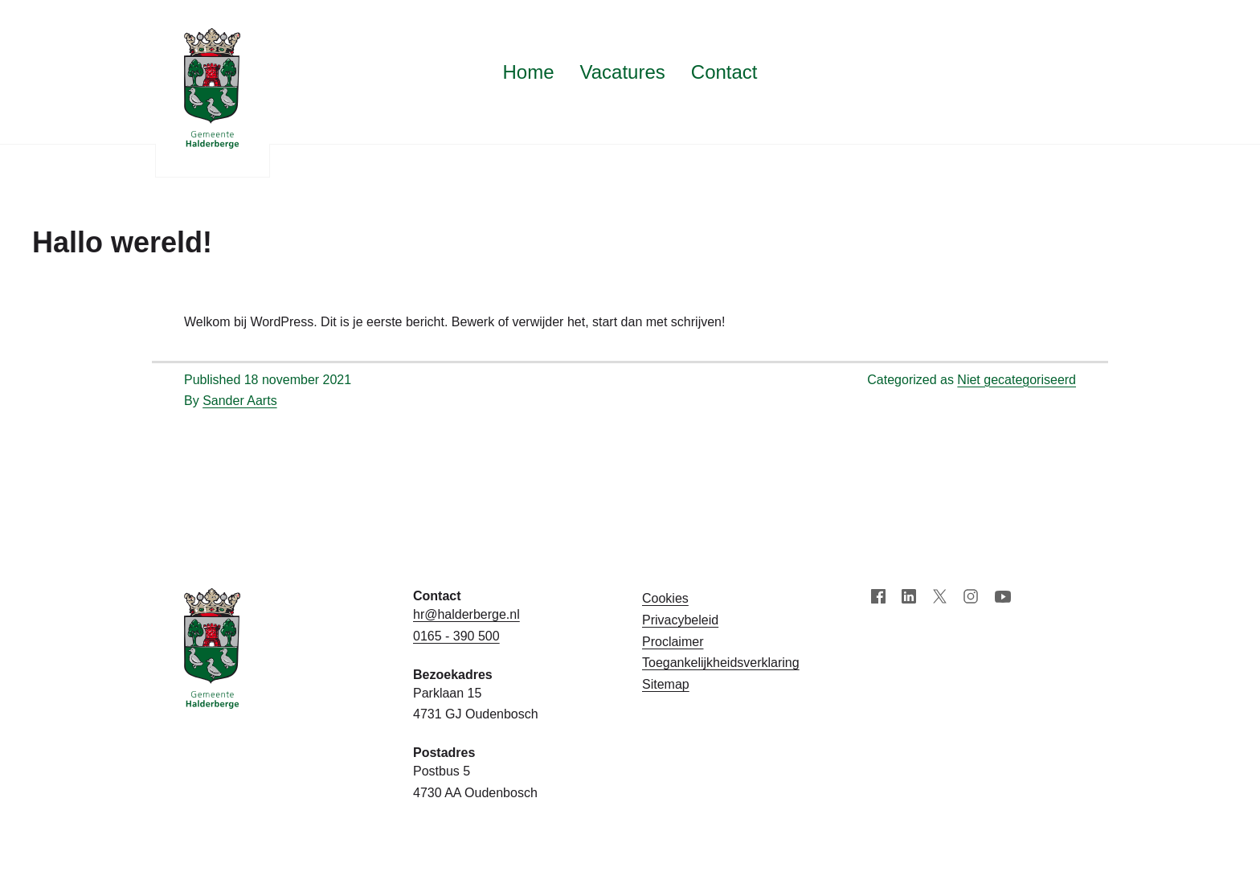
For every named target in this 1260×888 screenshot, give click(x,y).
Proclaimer (672, 642)
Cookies (665, 598)
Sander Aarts (239, 400)
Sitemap (665, 684)
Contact (724, 72)
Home (528, 72)
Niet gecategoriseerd (1016, 380)
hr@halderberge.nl (466, 614)
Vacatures (622, 72)
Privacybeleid (680, 620)
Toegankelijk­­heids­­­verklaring (721, 662)
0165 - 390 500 (456, 636)
